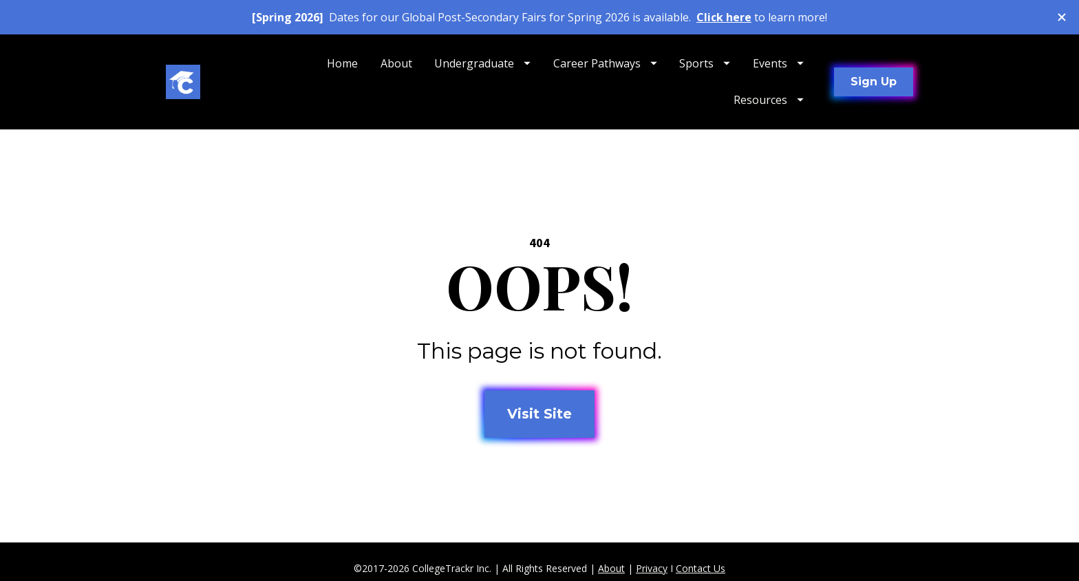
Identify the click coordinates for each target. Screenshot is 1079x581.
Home (342, 63)
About (396, 63)
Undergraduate (482, 63)
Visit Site (539, 409)
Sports (704, 63)
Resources (769, 99)
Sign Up (873, 81)
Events (778, 63)
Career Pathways (605, 63)
